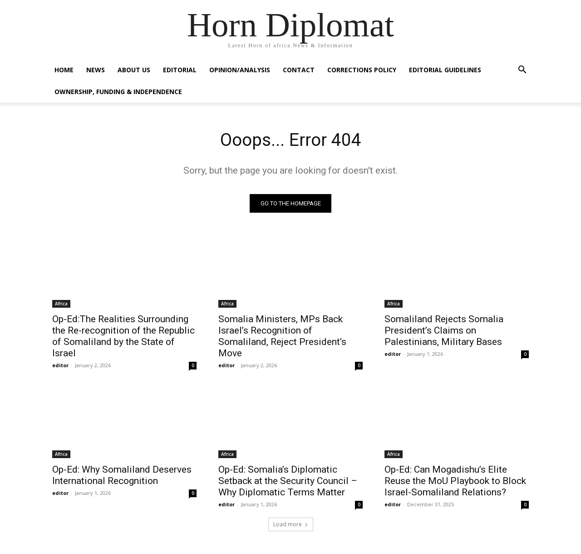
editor (60, 366)
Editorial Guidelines (445, 69)
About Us (134, 69)
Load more (290, 525)
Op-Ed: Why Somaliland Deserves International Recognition (122, 476)
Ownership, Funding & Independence (118, 91)
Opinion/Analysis (239, 69)
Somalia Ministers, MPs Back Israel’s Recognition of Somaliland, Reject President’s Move (282, 336)
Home (64, 69)
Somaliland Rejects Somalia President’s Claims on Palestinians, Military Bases (443, 331)
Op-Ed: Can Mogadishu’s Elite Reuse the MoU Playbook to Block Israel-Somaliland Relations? (455, 482)
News (95, 69)
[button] (522, 70)
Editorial (180, 69)
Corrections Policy (361, 69)
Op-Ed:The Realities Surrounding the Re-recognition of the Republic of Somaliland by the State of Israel (123, 336)
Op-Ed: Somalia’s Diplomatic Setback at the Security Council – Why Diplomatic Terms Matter (287, 482)
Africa (61, 304)
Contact (299, 69)
